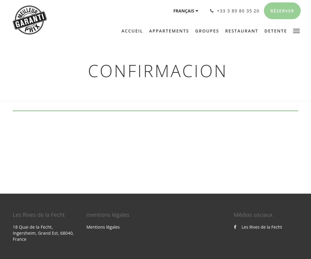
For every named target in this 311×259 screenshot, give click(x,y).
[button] (296, 30)
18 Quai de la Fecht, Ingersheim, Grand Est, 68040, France (43, 233)
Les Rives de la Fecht (258, 227)
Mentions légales (103, 227)
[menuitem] (133, 31)
